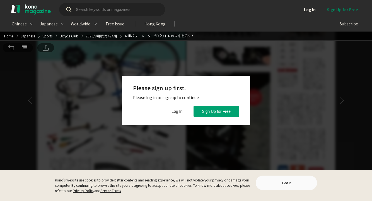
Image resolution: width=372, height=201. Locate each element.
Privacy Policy (83, 190)
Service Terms (110, 190)
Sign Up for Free (216, 111)
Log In (176, 111)
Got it (286, 183)
